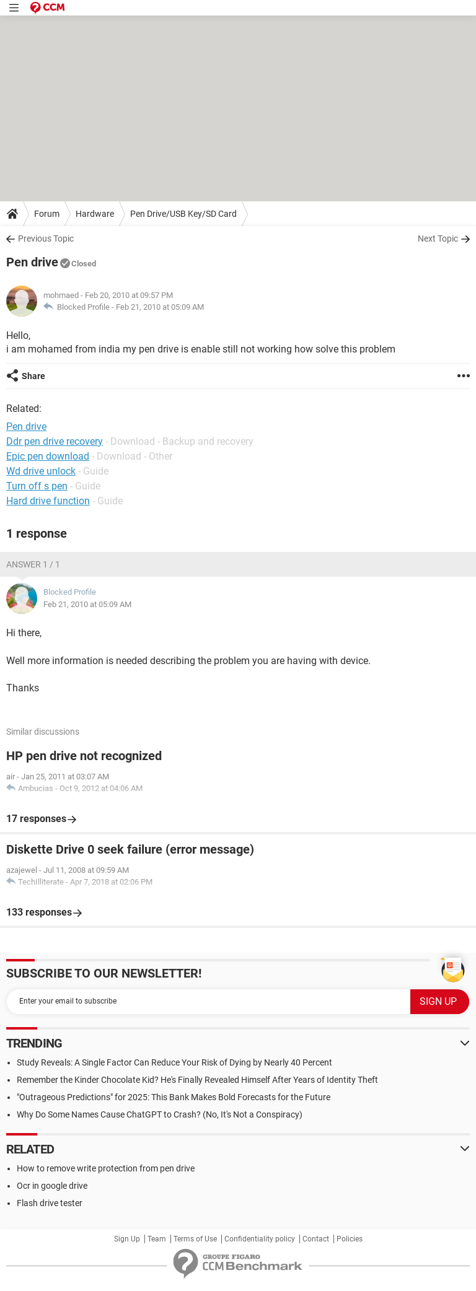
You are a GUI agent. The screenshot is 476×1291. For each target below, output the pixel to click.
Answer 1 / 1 (33, 564)
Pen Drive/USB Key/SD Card (183, 214)
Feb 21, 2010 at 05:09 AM (160, 307)
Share (33, 376)
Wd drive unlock (41, 471)
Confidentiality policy (259, 1239)
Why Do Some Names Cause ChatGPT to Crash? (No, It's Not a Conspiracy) (159, 1114)
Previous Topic (46, 238)
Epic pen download (47, 456)
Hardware (95, 214)
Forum (47, 214)
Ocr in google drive (52, 1186)
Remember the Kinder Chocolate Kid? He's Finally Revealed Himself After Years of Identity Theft (197, 1080)
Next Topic (438, 238)
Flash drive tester (49, 1203)
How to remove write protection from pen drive (106, 1168)
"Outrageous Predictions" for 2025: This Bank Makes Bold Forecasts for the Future (173, 1097)
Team (157, 1239)
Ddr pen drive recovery (54, 441)
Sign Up (127, 1239)
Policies (350, 1239)
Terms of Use (195, 1239)
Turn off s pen (37, 486)
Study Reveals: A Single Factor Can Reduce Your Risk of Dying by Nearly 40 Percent (174, 1062)
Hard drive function (48, 501)
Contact (315, 1239)
